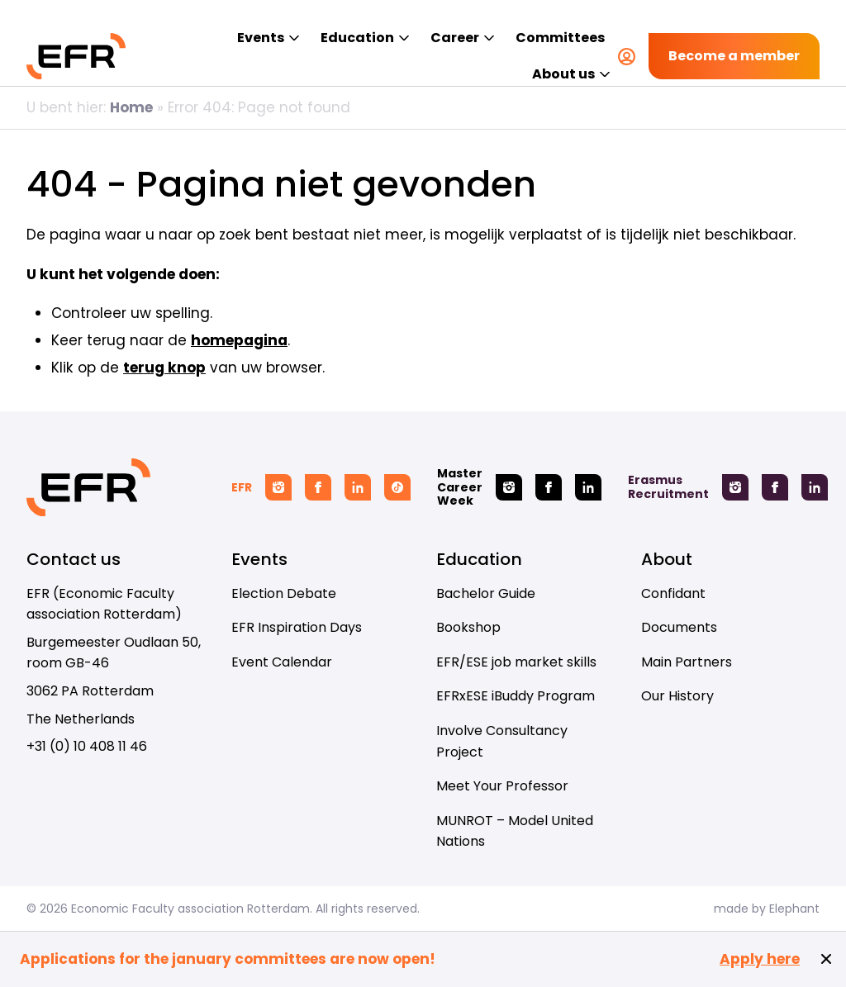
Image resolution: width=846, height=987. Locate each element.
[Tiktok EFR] (397, 487)
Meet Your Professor (502, 785)
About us (563, 73)
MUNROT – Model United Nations (514, 831)
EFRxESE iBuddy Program (515, 695)
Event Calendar (281, 661)
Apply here (760, 959)
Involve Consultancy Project (502, 741)
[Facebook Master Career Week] (548, 487)
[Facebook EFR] (318, 487)
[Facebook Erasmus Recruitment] (775, 487)
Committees (560, 37)
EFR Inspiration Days (296, 627)
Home (131, 107)
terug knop (164, 367)
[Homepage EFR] (76, 56)
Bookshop (468, 627)
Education (357, 37)
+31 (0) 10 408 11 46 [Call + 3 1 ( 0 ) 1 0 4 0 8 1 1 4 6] (86, 746)
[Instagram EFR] (278, 487)
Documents (679, 627)
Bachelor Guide (485, 593)
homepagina (239, 340)
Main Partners (686, 661)
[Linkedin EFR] (358, 487)
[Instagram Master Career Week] (509, 487)
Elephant (794, 908)
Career (454, 37)
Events (260, 37)
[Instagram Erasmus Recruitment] (735, 487)
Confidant (673, 593)
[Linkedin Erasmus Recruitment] (814, 487)
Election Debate (283, 593)
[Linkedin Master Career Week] (588, 487)
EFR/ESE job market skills (516, 661)
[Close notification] (826, 959)
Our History (677, 695)
